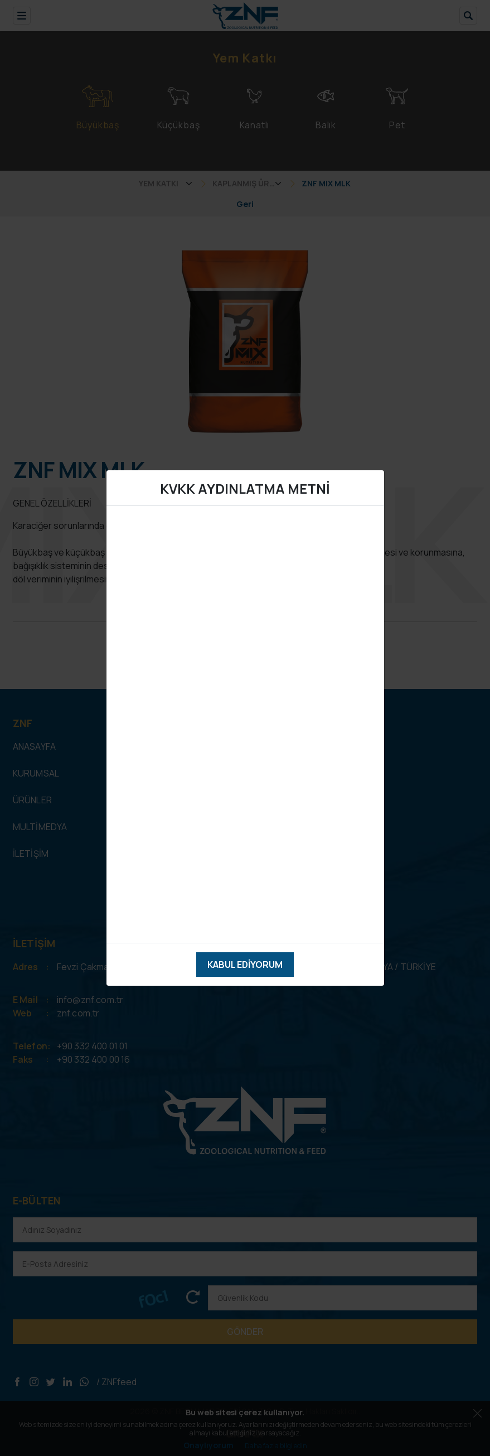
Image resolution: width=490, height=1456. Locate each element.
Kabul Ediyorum (245, 964)
